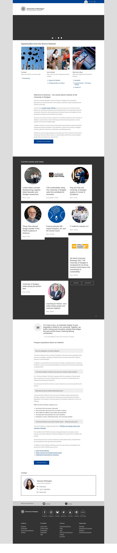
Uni (88, 1)
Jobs (61, 539)
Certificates (43, 541)
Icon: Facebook (44, 521)
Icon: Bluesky (57, 521)
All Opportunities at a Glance (57, 92)
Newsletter (77, 89)
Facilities (81, 539)
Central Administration (85, 541)
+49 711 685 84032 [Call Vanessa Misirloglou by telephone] (44, 498)
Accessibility (43, 539)
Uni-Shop (62, 545)
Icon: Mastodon (63, 521)
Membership (26, 87)
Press (61, 537)
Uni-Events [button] (88, 292)
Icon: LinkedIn (76, 521)
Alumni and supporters (27, 539)
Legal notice (43, 535)
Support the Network (54, 89)
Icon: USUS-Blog (83, 521)
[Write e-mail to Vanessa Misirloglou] (41, 501)
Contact (68, 513)
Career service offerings (42, 460)
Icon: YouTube (70, 521)
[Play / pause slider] (52, 47)
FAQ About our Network (43, 150)
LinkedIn (76, 96)
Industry (23, 541)
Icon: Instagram (51, 521)
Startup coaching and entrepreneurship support (49, 462)
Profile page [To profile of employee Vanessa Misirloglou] (42, 496)
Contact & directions (65, 535)
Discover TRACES (41, 472)
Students (23, 535)
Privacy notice (44, 537)
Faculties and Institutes (85, 537)
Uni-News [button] (76, 292)
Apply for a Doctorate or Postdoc (66, 543)
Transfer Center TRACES (49, 117)
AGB (41, 544)
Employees (24, 537)
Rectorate (81, 535)
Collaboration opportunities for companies (47, 464)
